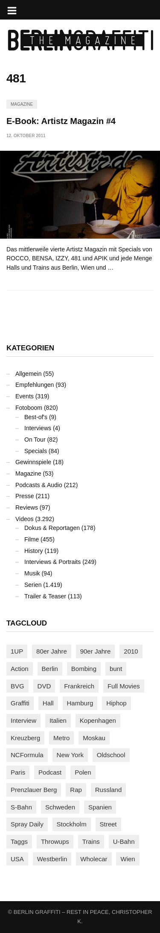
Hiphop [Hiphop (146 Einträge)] (116, 703)
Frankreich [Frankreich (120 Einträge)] (79, 686)
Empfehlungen (34, 384)
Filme (31, 539)
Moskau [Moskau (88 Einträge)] (94, 737)
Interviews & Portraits (52, 561)
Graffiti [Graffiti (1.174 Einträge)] (20, 703)
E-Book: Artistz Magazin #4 (61, 121)
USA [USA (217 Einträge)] (17, 859)
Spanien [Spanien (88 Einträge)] (100, 807)
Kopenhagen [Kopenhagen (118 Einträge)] (98, 720)
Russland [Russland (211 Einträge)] (108, 789)
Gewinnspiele (33, 462)
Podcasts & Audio (38, 485)
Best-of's (35, 417)
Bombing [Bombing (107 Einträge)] (83, 668)
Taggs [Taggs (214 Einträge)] (19, 841)
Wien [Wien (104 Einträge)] (127, 859)
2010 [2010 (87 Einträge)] (131, 651)
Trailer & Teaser (45, 596)
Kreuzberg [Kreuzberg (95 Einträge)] (25, 737)
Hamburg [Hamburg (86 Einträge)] (80, 703)
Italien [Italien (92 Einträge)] (58, 720)
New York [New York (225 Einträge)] (70, 754)
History (33, 550)
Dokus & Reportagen (52, 527)
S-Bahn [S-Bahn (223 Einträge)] (21, 807)
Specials (35, 451)
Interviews (37, 428)
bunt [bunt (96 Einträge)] (116, 668)
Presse (24, 496)
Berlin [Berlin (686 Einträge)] (50, 668)
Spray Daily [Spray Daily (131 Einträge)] (27, 824)
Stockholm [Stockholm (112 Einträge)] (72, 824)
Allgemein (28, 373)
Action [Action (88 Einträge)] (20, 668)
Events (24, 396)
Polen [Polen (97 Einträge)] (83, 772)
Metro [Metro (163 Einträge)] (61, 737)
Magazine (22, 104)
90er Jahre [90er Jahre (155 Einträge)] (95, 651)
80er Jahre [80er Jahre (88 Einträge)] (51, 651)
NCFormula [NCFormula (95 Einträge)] (27, 754)
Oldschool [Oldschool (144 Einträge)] (111, 754)
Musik (32, 573)
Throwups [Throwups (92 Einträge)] (55, 841)
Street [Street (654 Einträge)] (108, 824)
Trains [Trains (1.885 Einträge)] (91, 841)
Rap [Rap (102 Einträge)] (76, 789)
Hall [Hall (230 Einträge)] (48, 703)
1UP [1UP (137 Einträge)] (17, 651)
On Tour (35, 439)
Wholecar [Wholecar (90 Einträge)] (93, 859)
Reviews (26, 507)
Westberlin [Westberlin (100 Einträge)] (52, 859)
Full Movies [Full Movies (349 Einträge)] (124, 686)
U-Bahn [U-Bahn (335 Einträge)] (124, 841)
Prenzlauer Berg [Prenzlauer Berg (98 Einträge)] (34, 789)
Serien (32, 584)
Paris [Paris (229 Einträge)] (18, 772)
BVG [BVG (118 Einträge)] (17, 686)
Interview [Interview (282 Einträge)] (23, 720)
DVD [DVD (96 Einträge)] (44, 686)
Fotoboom (28, 407)
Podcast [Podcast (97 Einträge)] (49, 772)
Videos (24, 519)
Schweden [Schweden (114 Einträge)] (60, 807)
